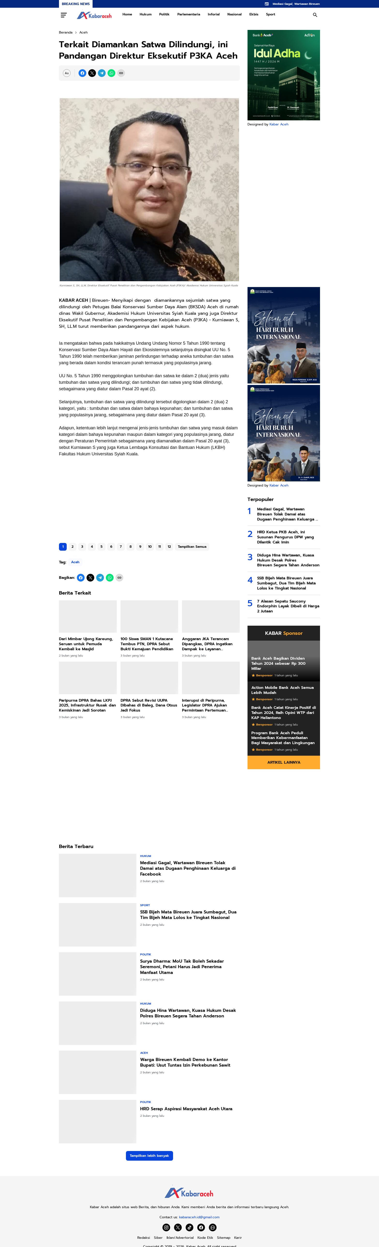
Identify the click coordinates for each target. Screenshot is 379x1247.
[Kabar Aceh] (189, 1199)
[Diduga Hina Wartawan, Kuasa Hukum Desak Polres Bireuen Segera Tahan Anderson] (97, 1023)
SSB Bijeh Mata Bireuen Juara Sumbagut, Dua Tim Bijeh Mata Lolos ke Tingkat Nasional (188, 915)
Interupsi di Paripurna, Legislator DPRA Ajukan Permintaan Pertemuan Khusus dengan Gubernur (207, 705)
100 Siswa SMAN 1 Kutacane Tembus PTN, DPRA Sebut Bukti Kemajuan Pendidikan (147, 644)
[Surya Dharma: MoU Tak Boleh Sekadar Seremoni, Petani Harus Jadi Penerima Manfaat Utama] (97, 974)
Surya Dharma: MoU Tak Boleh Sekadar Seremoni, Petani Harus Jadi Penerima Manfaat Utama (182, 967)
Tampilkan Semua (192, 546)
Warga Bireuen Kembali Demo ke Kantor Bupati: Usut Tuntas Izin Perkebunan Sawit (185, 1062)
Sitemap (223, 1237)
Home (127, 14)
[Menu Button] (64, 15)
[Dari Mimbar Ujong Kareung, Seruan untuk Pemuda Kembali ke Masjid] (88, 616)
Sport (270, 14)
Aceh (75, 562)
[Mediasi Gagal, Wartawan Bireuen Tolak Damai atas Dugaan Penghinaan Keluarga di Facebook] (97, 875)
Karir (238, 1237)
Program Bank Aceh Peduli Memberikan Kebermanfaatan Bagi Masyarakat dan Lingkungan (283, 738)
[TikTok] (189, 1227)
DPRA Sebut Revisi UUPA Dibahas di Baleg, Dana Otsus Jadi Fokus (149, 705)
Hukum (146, 14)
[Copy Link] (121, 73)
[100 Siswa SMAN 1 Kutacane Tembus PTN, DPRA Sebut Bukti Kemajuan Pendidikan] (149, 616)
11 (159, 546)
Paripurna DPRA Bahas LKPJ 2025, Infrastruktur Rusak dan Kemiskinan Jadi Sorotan (87, 705)
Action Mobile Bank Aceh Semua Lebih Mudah (282, 690)
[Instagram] (166, 1227)
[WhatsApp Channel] (213, 1227)
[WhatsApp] (111, 73)
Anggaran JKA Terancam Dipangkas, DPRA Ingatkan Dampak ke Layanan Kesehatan (207, 644)
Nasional (234, 14)
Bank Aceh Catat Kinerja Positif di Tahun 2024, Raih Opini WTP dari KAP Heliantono (283, 712)
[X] (92, 73)
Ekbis (253, 14)
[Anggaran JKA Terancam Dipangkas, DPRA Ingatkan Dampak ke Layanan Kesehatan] (211, 616)
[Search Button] (315, 15)
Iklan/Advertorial (180, 1237)
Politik (164, 14)
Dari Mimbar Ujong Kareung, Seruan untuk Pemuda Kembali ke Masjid (86, 644)
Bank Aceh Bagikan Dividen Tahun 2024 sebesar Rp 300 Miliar (278, 663)
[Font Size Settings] (67, 73)
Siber (158, 1237)
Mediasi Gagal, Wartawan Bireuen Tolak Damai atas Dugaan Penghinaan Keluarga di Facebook (188, 868)
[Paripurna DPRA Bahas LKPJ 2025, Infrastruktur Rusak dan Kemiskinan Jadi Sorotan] (88, 678)
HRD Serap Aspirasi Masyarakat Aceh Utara (186, 1109)
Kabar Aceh (279, 124)
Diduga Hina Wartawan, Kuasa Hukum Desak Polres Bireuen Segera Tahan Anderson (188, 1013)
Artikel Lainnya (283, 762)
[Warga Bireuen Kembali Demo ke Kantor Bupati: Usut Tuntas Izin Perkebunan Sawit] (97, 1072)
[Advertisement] (149, 501)
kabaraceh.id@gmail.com (199, 1217)
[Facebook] (82, 73)
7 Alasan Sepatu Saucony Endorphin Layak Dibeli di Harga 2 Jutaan (288, 606)
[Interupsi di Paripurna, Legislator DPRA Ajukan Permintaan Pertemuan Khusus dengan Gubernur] (211, 678)
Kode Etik (205, 1237)
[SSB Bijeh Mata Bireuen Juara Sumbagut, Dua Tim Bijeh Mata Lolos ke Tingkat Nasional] (97, 924)
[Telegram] (102, 73)
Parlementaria (188, 14)
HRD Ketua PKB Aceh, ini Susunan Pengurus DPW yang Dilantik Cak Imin (285, 537)
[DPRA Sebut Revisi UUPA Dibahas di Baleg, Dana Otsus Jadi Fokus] (149, 678)
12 (169, 546)
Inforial (214, 14)
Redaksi (143, 1237)
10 (150, 546)
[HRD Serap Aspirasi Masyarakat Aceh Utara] (97, 1121)
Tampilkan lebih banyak (149, 1155)
